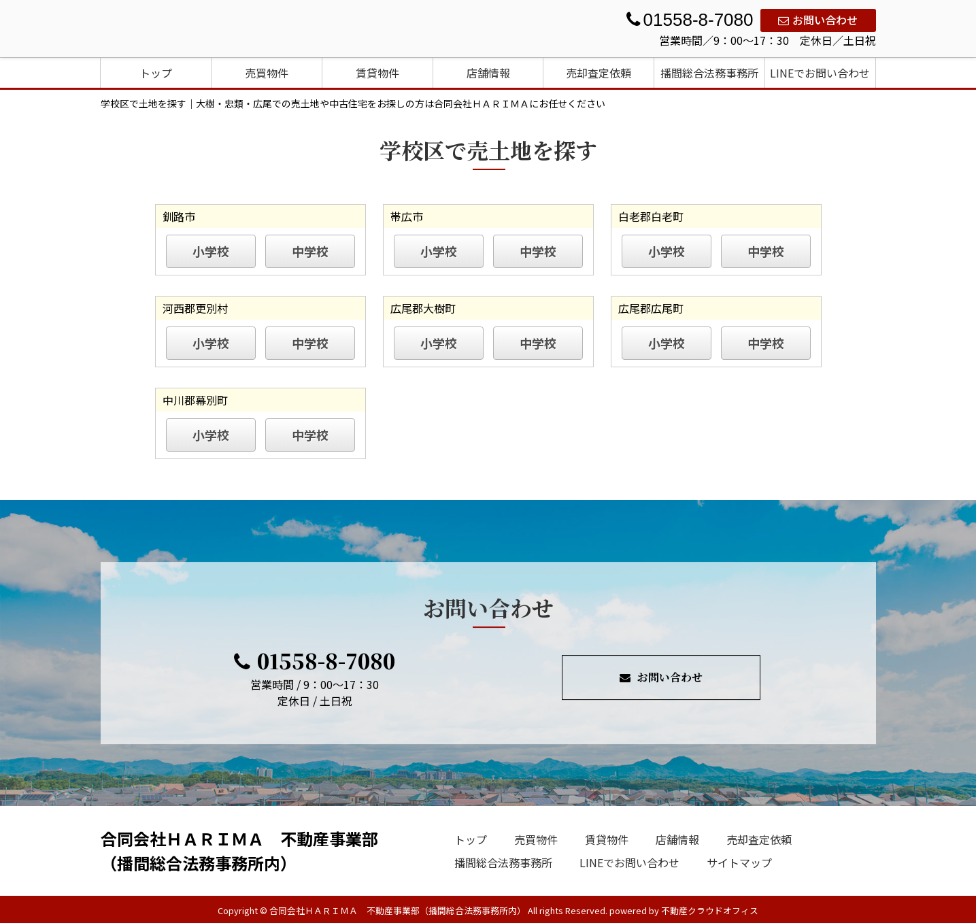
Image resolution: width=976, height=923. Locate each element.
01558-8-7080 (314, 660)
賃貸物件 (377, 73)
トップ (155, 73)
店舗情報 (488, 73)
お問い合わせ (818, 20)
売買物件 (266, 73)
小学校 (210, 251)
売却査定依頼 (598, 73)
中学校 (310, 251)
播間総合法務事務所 (709, 73)
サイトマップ (739, 862)
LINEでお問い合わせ (820, 73)
